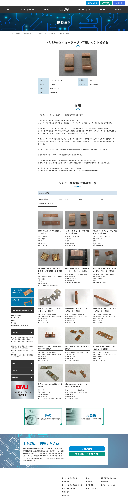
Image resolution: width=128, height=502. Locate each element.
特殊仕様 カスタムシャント (47, 208)
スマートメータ (64, 202)
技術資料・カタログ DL (87, 457)
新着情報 (15, 381)
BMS (81, 202)
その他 (101, 202)
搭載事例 (47, 12)
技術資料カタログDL (106, 4)
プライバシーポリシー (109, 485)
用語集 (14, 374)
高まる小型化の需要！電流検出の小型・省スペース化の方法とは (22, 351)
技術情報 (103, 12)
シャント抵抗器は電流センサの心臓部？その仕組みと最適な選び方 (22, 342)
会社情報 (119, 4)
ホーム (9, 12)
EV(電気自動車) (44, 202)
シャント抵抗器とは (27, 12)
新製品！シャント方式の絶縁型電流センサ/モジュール (22, 360)
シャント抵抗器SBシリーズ (72, 485)
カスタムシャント (84, 12)
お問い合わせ (92, 4)
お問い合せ (86, 452)
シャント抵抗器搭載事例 (20, 314)
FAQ (13, 367)
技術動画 (118, 12)
